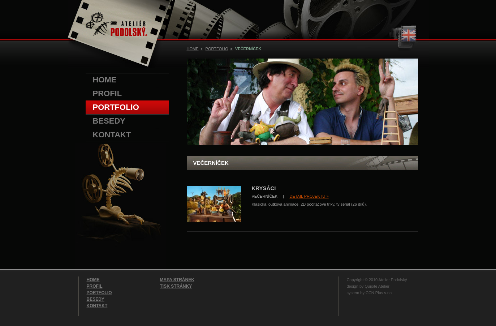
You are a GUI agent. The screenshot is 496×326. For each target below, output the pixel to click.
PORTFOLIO (116, 107)
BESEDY (109, 120)
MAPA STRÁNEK (177, 279)
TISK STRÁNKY (176, 286)
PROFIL (107, 93)
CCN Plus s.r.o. (379, 293)
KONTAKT (112, 134)
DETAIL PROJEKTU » (308, 196)
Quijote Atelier (377, 286)
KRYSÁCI (264, 188)
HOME (105, 79)
